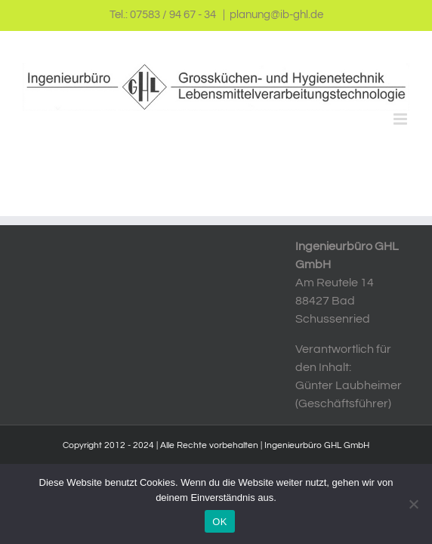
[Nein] (413, 504)
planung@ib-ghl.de (276, 14)
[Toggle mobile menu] (401, 119)
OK (219, 521)
